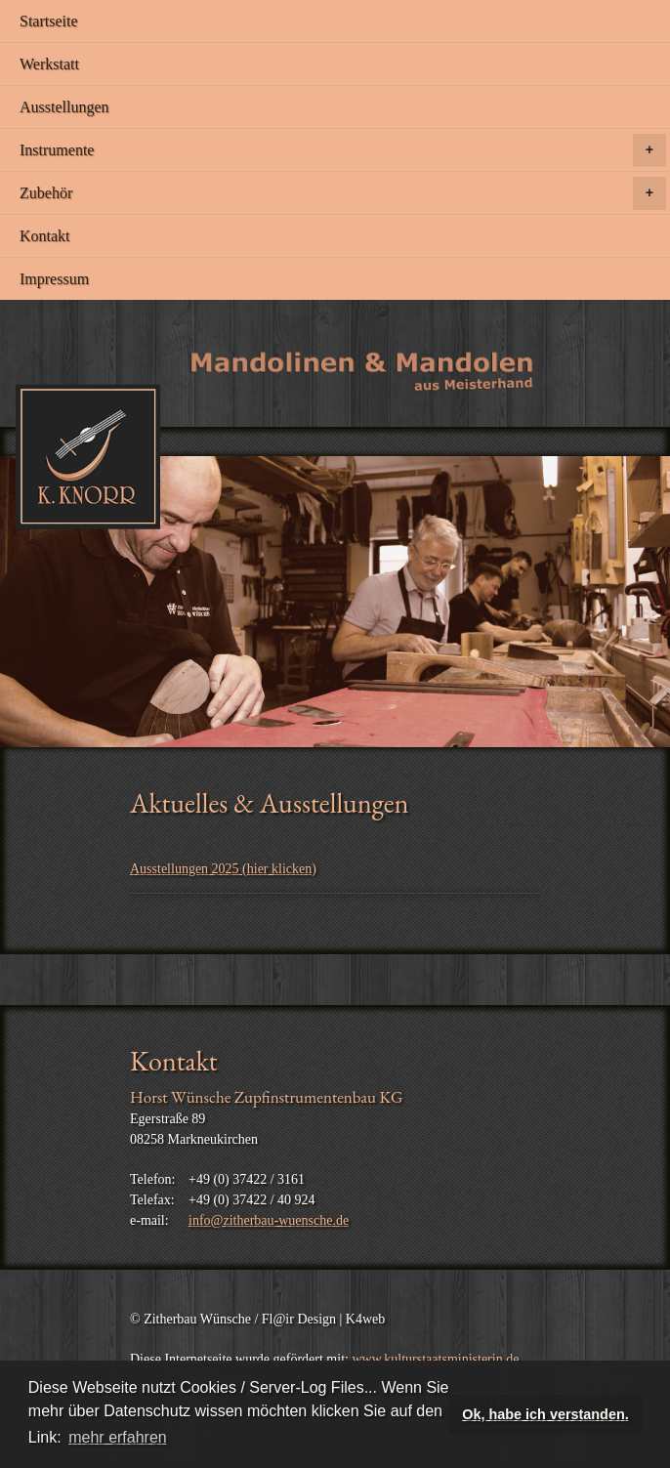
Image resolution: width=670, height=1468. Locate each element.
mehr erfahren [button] (117, 1437)
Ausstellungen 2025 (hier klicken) (223, 868)
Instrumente (343, 150)
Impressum (54, 279)
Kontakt (45, 236)
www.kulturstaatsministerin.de (435, 1359)
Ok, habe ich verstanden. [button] (545, 1414)
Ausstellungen (64, 107)
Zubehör (343, 193)
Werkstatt (49, 64)
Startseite (49, 21)
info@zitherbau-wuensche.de (268, 1220)
